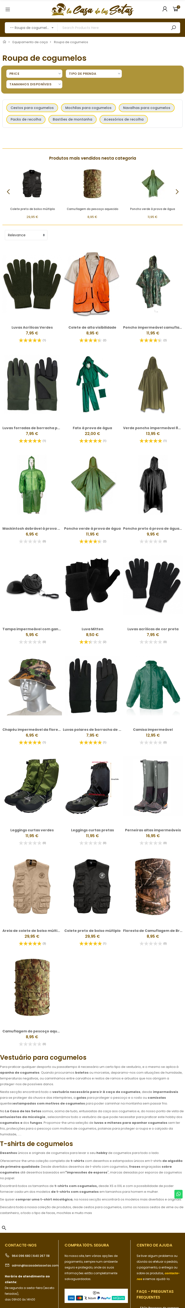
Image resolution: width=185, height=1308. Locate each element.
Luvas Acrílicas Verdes (32, 327)
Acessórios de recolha (124, 119)
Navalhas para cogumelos (146, 107)
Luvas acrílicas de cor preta (152, 629)
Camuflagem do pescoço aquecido (92, 209)
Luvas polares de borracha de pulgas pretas (103, 729)
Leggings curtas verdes (32, 830)
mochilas (64, 1213)
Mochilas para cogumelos (88, 107)
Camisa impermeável (153, 729)
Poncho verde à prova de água (152, 209)
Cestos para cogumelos (32, 107)
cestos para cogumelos (102, 1207)
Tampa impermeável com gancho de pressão (44, 629)
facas (50, 1213)
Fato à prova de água (92, 428)
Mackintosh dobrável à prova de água (37, 528)
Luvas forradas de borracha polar (33, 428)
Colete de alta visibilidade (92, 327)
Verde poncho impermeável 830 (153, 428)
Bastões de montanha (72, 119)
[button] (177, 192)
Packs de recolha (26, 119)
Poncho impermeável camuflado (153, 327)
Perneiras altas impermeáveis (153, 830)
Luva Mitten (92, 629)
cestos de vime (162, 1207)
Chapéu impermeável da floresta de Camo (41, 729)
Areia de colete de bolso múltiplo (32, 930)
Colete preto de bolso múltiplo (32, 209)
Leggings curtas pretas (92, 830)
